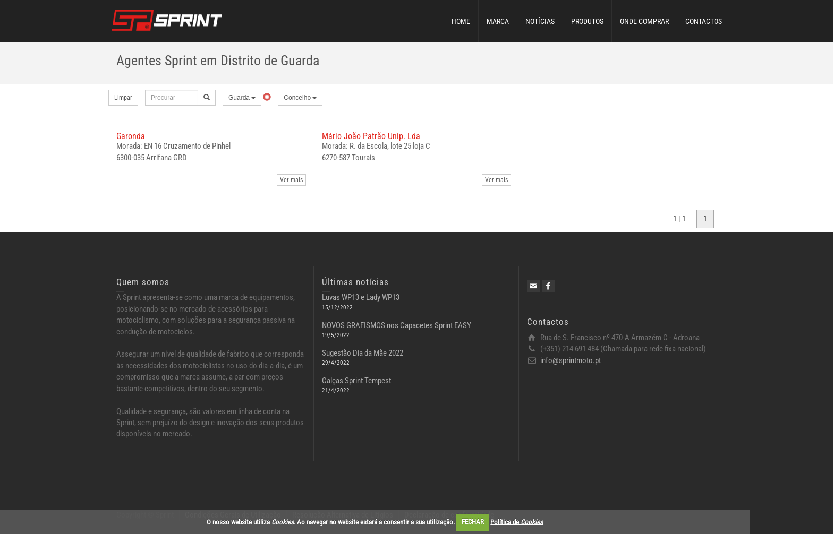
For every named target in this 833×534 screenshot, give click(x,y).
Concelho (300, 97)
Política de (516, 522)
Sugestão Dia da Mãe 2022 (362, 353)
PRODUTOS (587, 21)
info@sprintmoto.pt (570, 360)
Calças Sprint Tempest (356, 380)
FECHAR (473, 522)
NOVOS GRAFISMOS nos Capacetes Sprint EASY (396, 325)
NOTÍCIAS (540, 21)
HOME (461, 21)
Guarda (242, 97)
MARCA (498, 21)
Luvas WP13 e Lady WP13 (361, 297)
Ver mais (291, 180)
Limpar (123, 97)
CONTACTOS (703, 21)
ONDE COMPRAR (644, 21)
